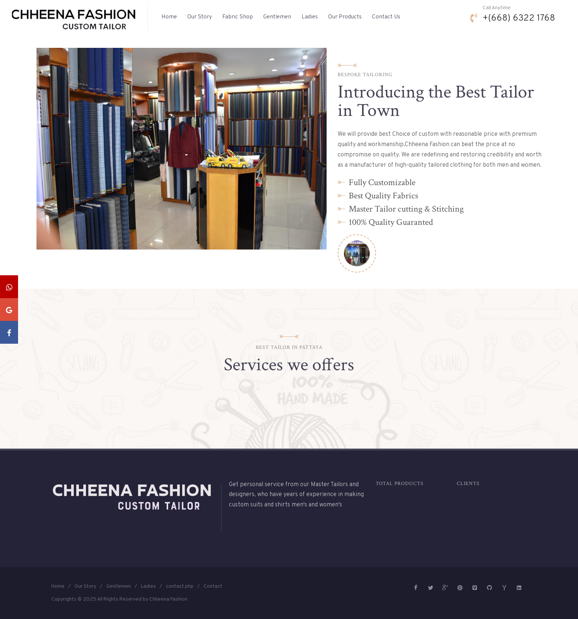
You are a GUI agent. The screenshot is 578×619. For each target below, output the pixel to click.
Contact (212, 586)
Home (58, 586)
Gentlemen (118, 586)
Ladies (148, 586)
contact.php (180, 586)
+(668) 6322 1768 (519, 18)
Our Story (85, 586)
